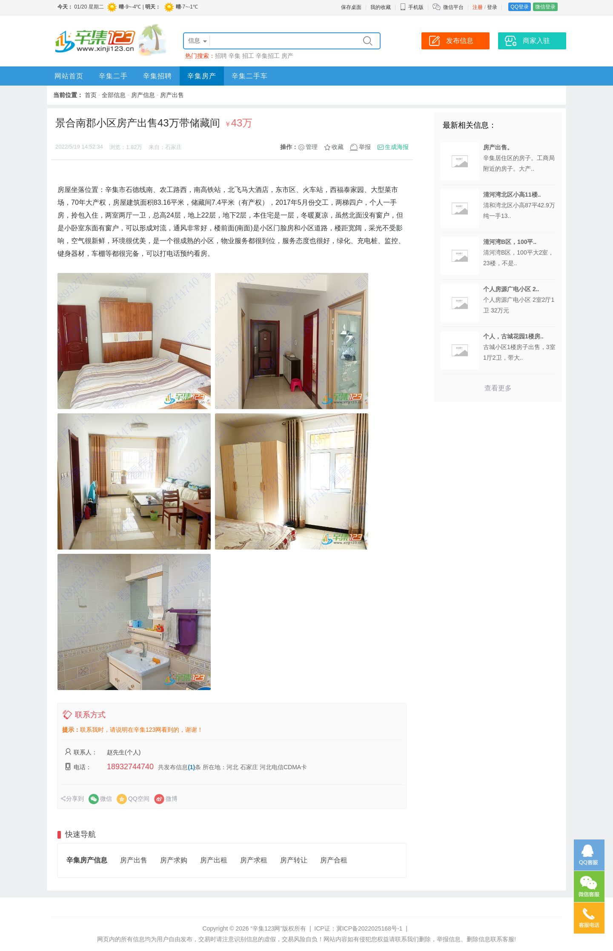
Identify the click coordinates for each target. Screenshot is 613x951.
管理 (312, 146)
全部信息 (114, 95)
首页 (91, 95)
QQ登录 (519, 7)
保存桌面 (351, 7)
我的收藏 (380, 7)
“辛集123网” (266, 928)
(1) (191, 767)
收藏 (338, 146)
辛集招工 (268, 55)
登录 (492, 7)
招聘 (221, 55)
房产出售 (172, 95)
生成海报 (397, 146)
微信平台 (453, 7)
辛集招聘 (157, 76)
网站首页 (68, 76)
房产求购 (173, 860)
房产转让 (293, 860)
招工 (248, 55)
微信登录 (545, 7)
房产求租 (253, 860)
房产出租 (213, 860)
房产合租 (333, 860)
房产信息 (143, 95)
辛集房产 (201, 76)
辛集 (235, 55)
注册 (478, 7)
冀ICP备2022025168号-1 (369, 928)
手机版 (412, 7)
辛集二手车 (250, 76)
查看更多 (498, 388)
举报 (365, 146)
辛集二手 (113, 76)
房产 (287, 55)
